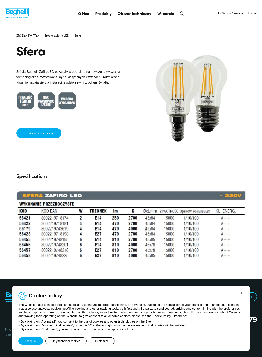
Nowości (252, 13)
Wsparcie (165, 13)
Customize (102, 341)
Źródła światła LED (57, 35)
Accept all (31, 341)
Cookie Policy (161, 316)
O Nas (83, 13)
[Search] (182, 13)
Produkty (103, 13)
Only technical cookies (66, 341)
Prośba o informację (230, 13)
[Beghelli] (17, 13)
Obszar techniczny (134, 13)
